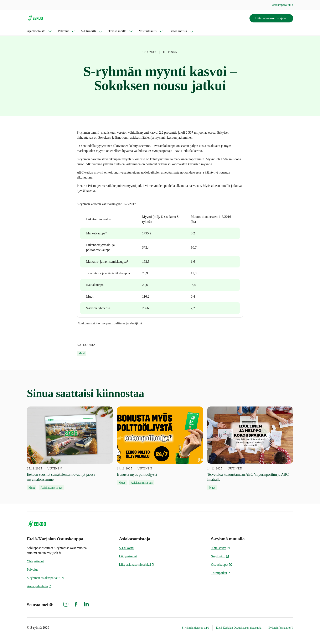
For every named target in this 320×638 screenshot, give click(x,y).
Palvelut (63, 31)
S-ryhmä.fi (220, 556)
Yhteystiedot (35, 561)
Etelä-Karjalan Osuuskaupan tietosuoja (238, 627)
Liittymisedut (128, 556)
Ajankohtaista (36, 31)
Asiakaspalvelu (282, 4)
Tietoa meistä (178, 31)
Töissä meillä (117, 31)
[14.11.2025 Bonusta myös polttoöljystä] (160, 445)
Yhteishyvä (220, 548)
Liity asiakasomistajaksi (271, 18)
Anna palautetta (39, 586)
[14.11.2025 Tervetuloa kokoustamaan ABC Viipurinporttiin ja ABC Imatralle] (250, 448)
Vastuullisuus (147, 31)
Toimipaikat (221, 573)
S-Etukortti (88, 31)
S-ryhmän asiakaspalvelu (45, 578)
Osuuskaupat (221, 564)
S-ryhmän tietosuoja (195, 627)
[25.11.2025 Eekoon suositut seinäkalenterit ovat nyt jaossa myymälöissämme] (70, 448)
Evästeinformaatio (280, 627)
